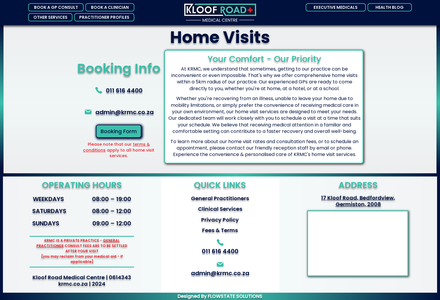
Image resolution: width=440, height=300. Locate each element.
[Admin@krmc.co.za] (118, 112)
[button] (56, 7)
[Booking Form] (118, 131)
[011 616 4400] (118, 90)
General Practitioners (220, 198)
